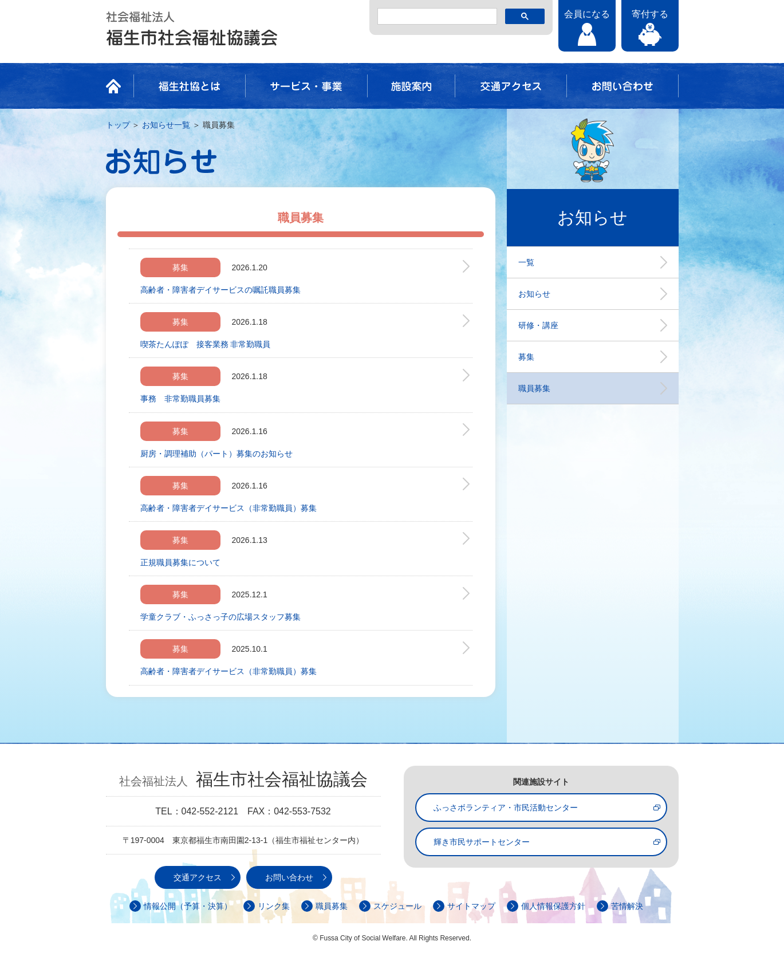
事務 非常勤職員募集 (180, 398)
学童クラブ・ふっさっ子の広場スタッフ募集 (220, 616)
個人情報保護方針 (553, 906)
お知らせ (534, 293)
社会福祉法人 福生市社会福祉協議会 (192, 28)
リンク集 (274, 906)
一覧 (526, 262)
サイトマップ (471, 906)
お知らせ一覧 (166, 124)
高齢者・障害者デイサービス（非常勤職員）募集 (228, 508)
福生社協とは (189, 85)
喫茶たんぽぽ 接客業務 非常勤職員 (205, 344)
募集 (526, 356)
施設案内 (411, 85)
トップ (118, 124)
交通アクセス (511, 85)
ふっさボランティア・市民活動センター (506, 807)
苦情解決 (627, 906)
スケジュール (397, 906)
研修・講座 (538, 325)
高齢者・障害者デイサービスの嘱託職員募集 (220, 289)
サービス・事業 (306, 85)
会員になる (587, 14)
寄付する (650, 14)
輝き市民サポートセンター (482, 841)
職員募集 (534, 388)
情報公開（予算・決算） (188, 906)
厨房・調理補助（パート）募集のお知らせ (216, 453)
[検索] (436, 16)
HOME (117, 85)
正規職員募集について (180, 562)
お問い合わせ (622, 85)
